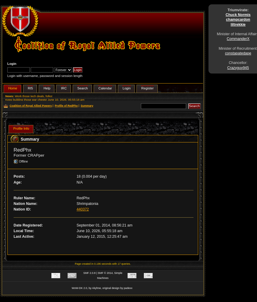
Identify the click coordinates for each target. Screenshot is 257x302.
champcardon (238, 19)
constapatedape (238, 53)
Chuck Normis (238, 15)
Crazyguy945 (238, 68)
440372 (83, 209)
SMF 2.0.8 (89, 273)
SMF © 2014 (105, 273)
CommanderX (238, 39)
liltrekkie (238, 25)
